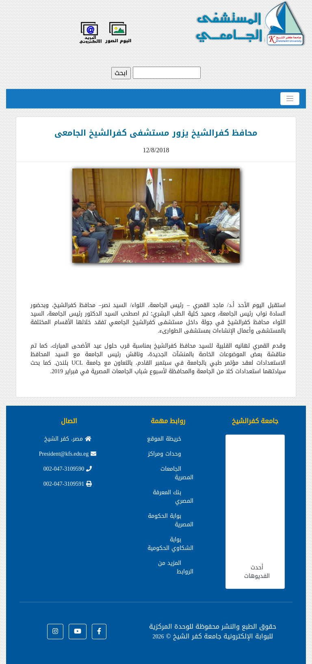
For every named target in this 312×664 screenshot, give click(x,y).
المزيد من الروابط (175, 567)
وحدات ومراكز (164, 453)
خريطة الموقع (164, 438)
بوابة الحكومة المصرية (170, 520)
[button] (99, 631)
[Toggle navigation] (289, 98)
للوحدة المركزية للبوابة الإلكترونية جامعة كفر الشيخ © (211, 631)
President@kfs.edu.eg (68, 453)
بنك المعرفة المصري (173, 496)
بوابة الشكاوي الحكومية (170, 544)
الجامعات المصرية (176, 473)
